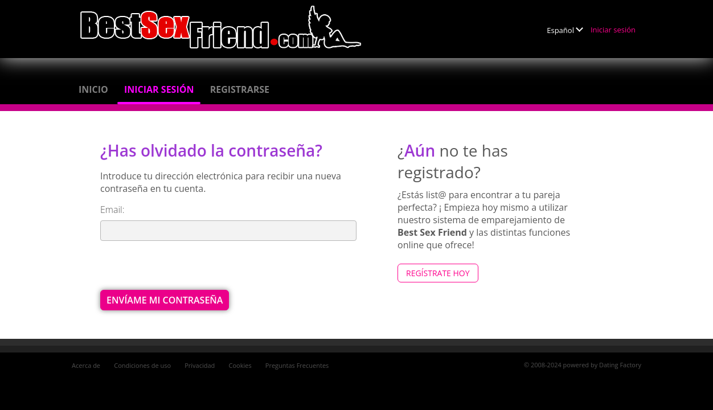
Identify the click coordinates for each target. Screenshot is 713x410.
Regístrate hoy (438, 273)
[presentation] (186, 267)
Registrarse (239, 89)
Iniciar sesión (613, 29)
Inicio (93, 89)
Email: (112, 209)
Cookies (240, 365)
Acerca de (86, 365)
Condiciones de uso (142, 365)
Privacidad (200, 365)
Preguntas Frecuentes (297, 365)
